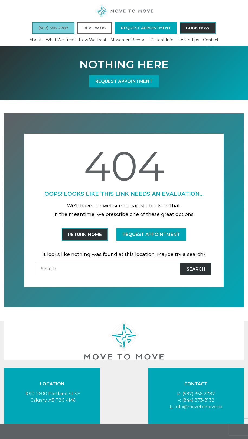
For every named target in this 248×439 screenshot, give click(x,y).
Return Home (85, 234)
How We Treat (92, 39)
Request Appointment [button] (146, 28)
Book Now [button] (198, 28)
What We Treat (60, 39)
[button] (53, 28)
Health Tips (188, 39)
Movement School (128, 39)
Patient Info (162, 39)
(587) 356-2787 (198, 393)
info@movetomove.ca (198, 406)
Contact (210, 39)
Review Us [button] (94, 28)
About (36, 39)
